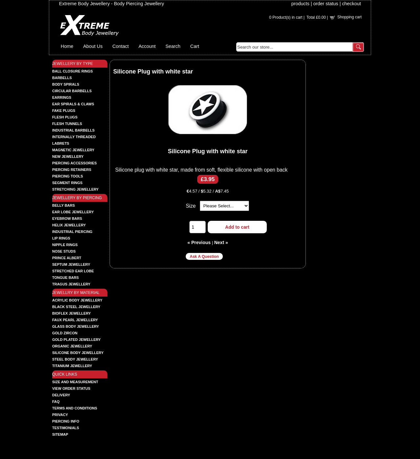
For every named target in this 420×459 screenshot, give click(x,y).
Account (147, 46)
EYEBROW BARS (67, 218)
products (300, 3)
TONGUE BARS (65, 278)
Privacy (60, 415)
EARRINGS (61, 97)
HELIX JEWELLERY (69, 225)
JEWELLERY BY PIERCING (77, 198)
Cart (194, 46)
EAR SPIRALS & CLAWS (73, 104)
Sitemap (60, 434)
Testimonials (65, 428)
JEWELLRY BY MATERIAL (76, 292)
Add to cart (237, 227)
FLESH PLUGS (64, 117)
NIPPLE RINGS (65, 245)
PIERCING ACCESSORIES (74, 163)
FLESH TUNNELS (67, 124)
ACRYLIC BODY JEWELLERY (77, 300)
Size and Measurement (75, 382)
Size (191, 206)
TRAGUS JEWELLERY (71, 284)
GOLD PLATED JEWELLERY (76, 340)
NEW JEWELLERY (68, 156)
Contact (121, 46)
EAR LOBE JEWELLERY (73, 212)
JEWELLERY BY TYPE (72, 63)
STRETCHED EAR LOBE (73, 271)
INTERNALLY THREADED (74, 137)
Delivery (61, 395)
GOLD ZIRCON (64, 333)
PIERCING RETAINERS (71, 170)
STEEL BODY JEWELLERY (75, 359)
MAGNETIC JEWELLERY (73, 150)
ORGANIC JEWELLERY (72, 346)
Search (172, 46)
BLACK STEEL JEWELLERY (76, 307)
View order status (71, 388)
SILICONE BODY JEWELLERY (77, 353)
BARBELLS (62, 78)
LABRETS (60, 143)
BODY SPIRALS (65, 84)
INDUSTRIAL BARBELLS (73, 130)
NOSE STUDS (64, 251)
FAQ (56, 402)
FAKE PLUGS (63, 111)
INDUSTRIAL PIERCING (72, 232)
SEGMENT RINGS (67, 183)
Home (67, 46)
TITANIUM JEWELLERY (72, 366)
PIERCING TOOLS (67, 176)
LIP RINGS (61, 238)
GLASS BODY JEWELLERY (75, 326)
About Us (92, 46)
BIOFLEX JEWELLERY (71, 313)
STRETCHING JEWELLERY (75, 189)
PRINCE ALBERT (66, 258)
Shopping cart (349, 17)
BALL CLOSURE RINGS (72, 71)
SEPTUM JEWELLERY (71, 264)
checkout (351, 3)
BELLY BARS (63, 205)
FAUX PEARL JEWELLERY (75, 320)
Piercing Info (65, 421)
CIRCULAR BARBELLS (72, 91)
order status (325, 3)
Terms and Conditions (74, 408)
